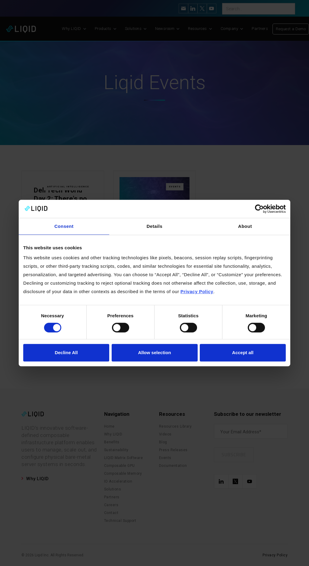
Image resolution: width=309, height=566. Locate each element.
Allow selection (154, 352)
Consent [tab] (64, 226)
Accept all (242, 352)
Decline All (66, 352)
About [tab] (245, 226)
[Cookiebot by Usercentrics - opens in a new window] (259, 208)
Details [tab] (155, 226)
